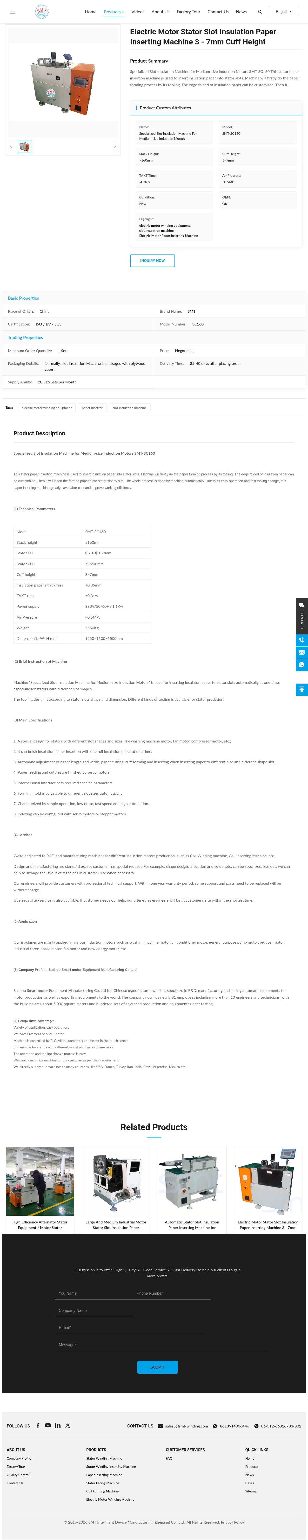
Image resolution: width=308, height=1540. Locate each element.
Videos (137, 11)
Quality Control (18, 1475)
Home (91, 11)
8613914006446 (231, 1426)
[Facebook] (38, 1426)
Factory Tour (188, 11)
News (241, 11)
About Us (160, 11)
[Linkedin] (58, 1426)
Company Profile (19, 1458)
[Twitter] (68, 1426)
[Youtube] (48, 1426)
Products (113, 11)
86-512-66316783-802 (277, 1426)
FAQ (169, 1458)
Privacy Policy (232, 1522)
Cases (249, 1483)
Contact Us (218, 11)
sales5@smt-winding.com (183, 1426)
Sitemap (251, 1491)
